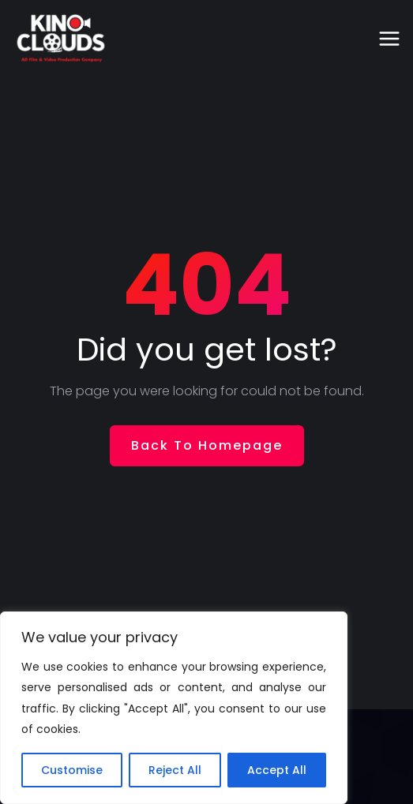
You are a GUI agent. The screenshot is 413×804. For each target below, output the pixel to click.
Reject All (174, 770)
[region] (173, 707)
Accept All (276, 770)
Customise (72, 770)
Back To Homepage (207, 445)
